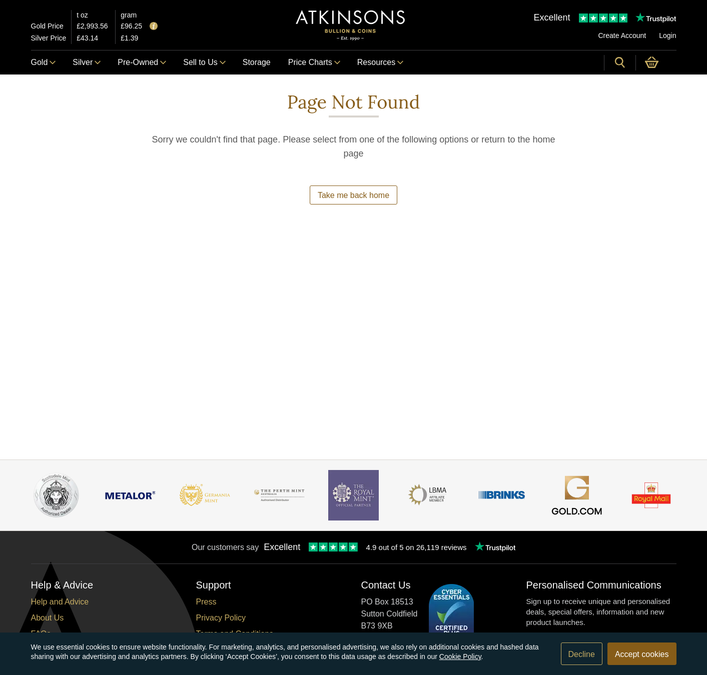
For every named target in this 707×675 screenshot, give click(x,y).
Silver (86, 62)
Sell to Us (204, 62)
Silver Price (49, 38)
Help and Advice (60, 602)
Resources (380, 62)
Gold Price (47, 26)
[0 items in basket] (656, 62)
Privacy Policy (221, 618)
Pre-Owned (142, 62)
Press (206, 602)
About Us (47, 618)
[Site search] (619, 62)
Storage (257, 62)
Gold (43, 62)
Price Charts (314, 62)
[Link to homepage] (350, 25)
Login (667, 36)
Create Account (622, 36)
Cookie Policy (460, 656)
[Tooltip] (154, 27)
